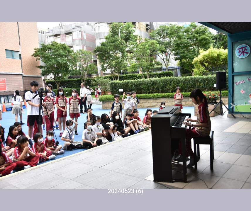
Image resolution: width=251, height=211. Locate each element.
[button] (19, 105)
